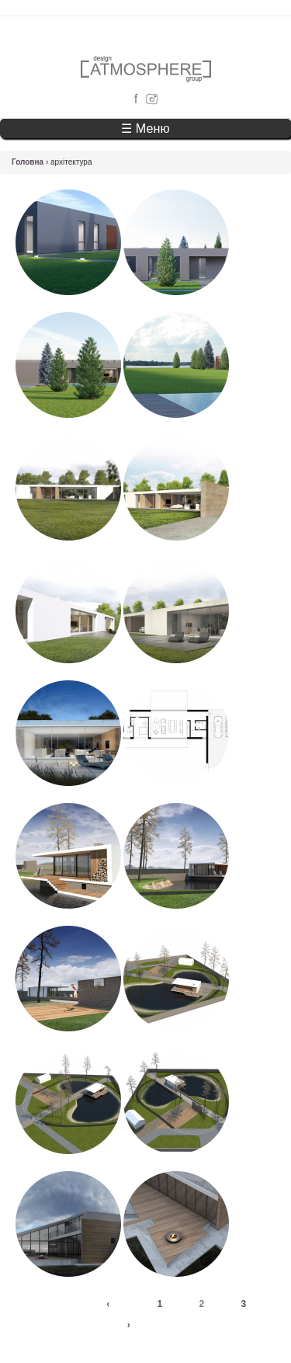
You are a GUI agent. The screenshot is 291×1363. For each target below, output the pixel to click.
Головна (27, 162)
